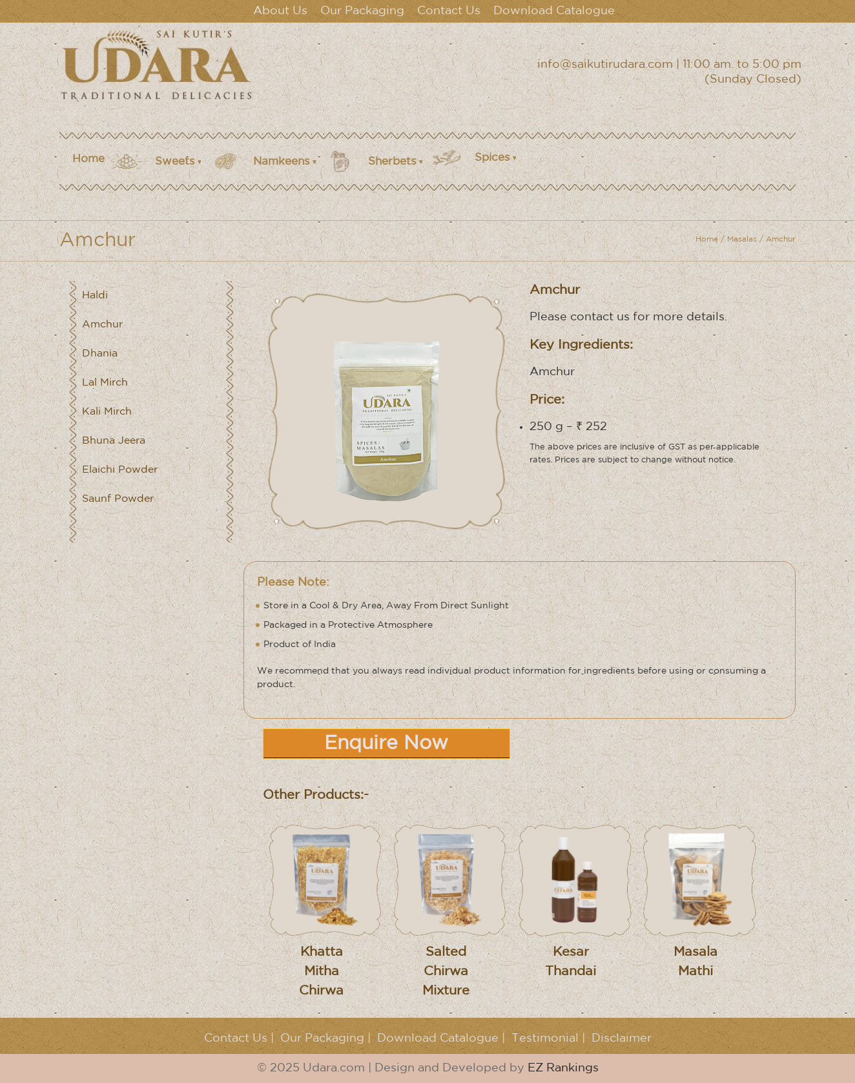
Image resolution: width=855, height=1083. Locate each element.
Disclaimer (622, 1038)
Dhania (100, 353)
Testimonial (545, 1038)
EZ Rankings (563, 1068)
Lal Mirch (105, 382)
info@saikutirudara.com (605, 64)
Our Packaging (362, 11)
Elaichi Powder (120, 470)
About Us (280, 11)
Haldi (95, 295)
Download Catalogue (554, 11)
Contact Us (448, 11)
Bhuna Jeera (113, 441)
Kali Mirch (107, 412)
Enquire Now (386, 743)
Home (88, 159)
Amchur (102, 324)
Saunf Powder (118, 499)
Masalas (742, 239)
